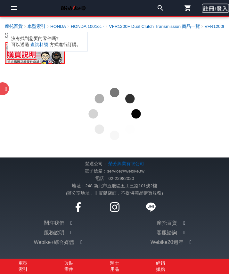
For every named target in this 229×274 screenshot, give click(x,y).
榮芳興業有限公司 (126, 163)
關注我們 (54, 223)
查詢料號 (39, 44)
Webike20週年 (167, 242)
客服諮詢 (167, 232)
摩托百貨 (167, 223)
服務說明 (54, 232)
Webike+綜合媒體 (54, 242)
